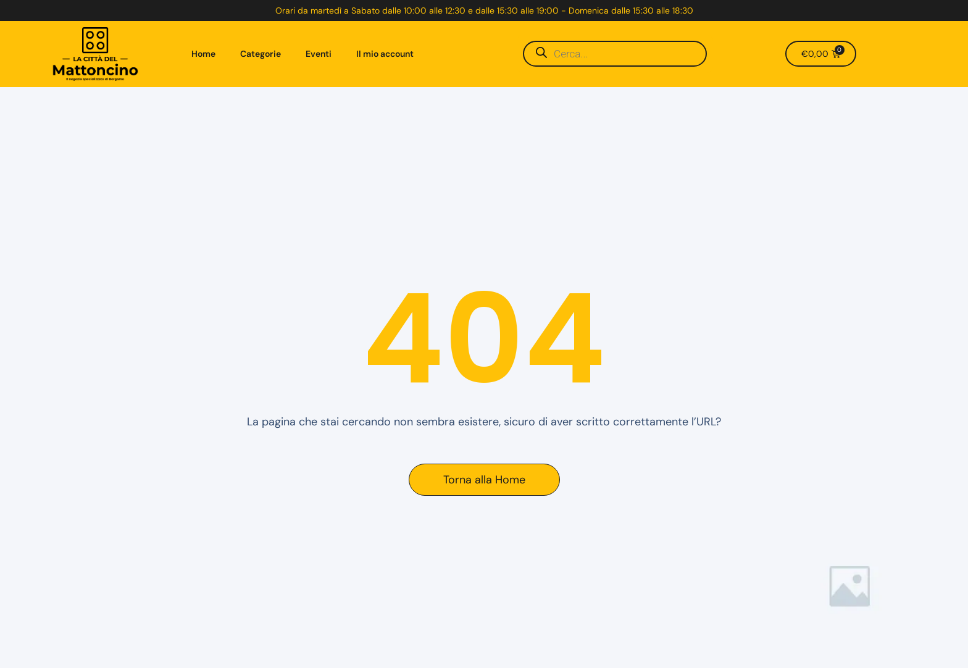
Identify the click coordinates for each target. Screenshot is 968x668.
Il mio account (385, 53)
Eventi (319, 53)
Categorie (260, 53)
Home (203, 53)
